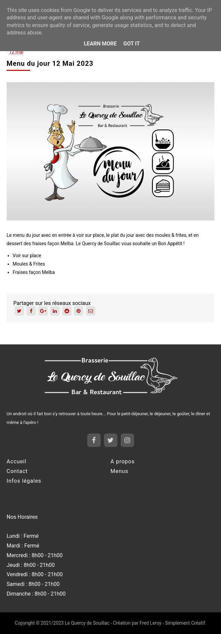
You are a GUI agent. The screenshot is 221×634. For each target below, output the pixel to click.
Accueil (16, 461)
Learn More (100, 43)
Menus (119, 471)
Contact (17, 471)
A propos (123, 461)
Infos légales (24, 481)
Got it (131, 43)
